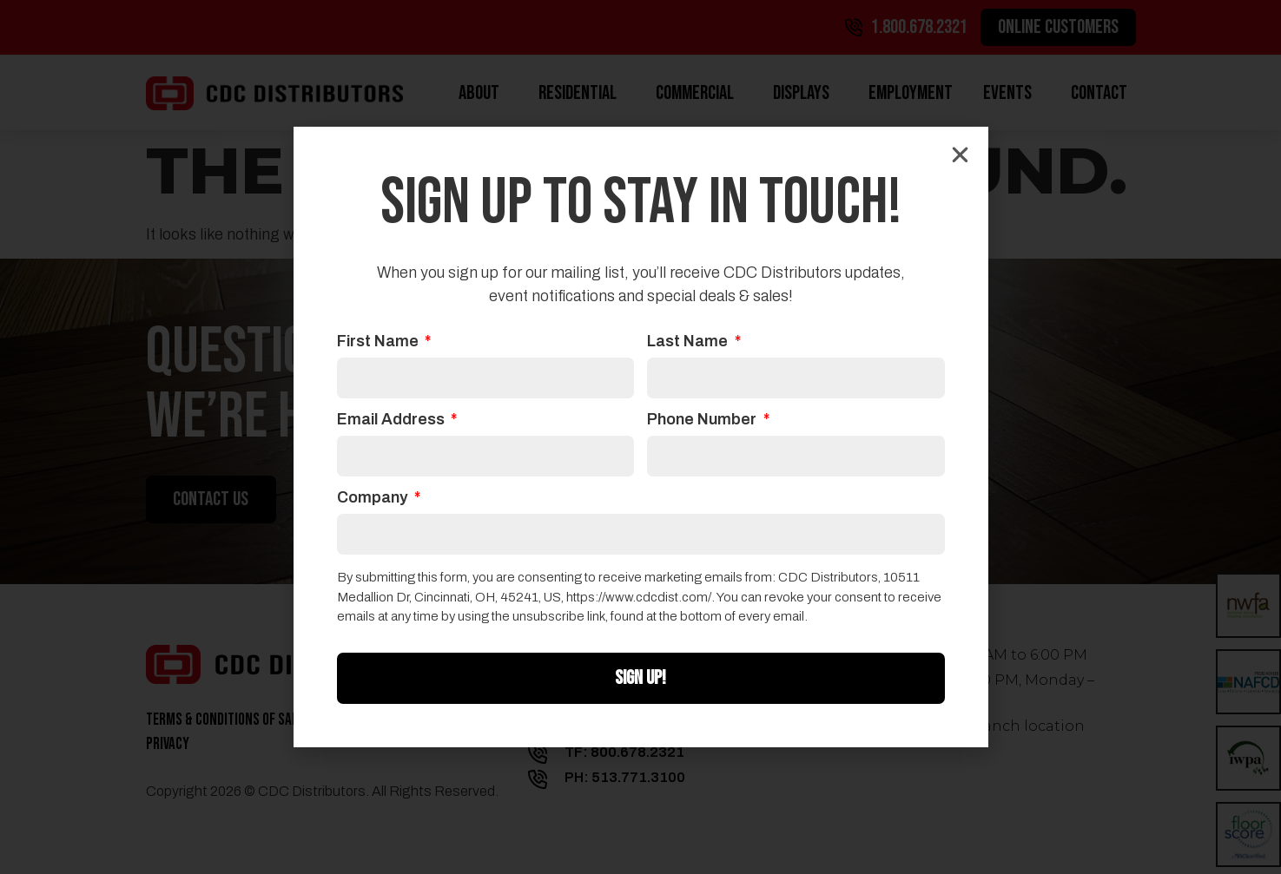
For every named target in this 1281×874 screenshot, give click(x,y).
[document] (640, 437)
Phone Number (703, 419)
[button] (960, 155)
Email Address (392, 419)
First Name (379, 341)
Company (374, 498)
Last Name (689, 341)
